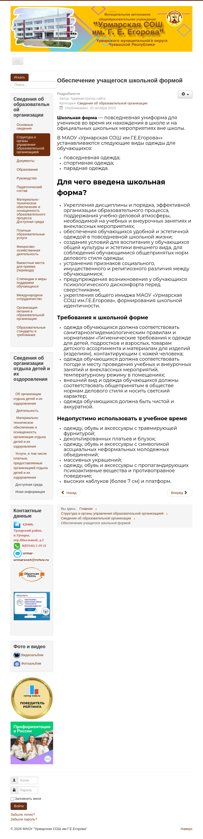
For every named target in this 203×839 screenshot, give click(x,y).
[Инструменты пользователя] (185, 94)
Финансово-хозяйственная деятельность (28, 250)
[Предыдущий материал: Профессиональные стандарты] (68, 493)
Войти (19, 806)
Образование (27, 169)
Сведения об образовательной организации (112, 103)
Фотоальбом (27, 663)
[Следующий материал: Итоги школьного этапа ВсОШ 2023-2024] (179, 493)
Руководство (27, 178)
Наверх (186, 829)
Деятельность (27, 411)
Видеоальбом (28, 655)
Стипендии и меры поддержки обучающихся (32, 282)
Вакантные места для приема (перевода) (30, 266)
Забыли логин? (23, 814)
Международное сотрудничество (30, 297)
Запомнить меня (28, 799)
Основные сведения (25, 126)
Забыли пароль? (24, 819)
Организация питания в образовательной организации (30, 313)
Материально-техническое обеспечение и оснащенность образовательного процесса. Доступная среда (31, 210)
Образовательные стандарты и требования (31, 331)
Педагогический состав (29, 189)
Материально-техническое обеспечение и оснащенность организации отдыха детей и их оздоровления (29, 432)
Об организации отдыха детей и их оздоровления (28, 398)
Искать (19, 77)
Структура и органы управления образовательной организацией (30, 144)
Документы (25, 161)
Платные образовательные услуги (31, 234)
